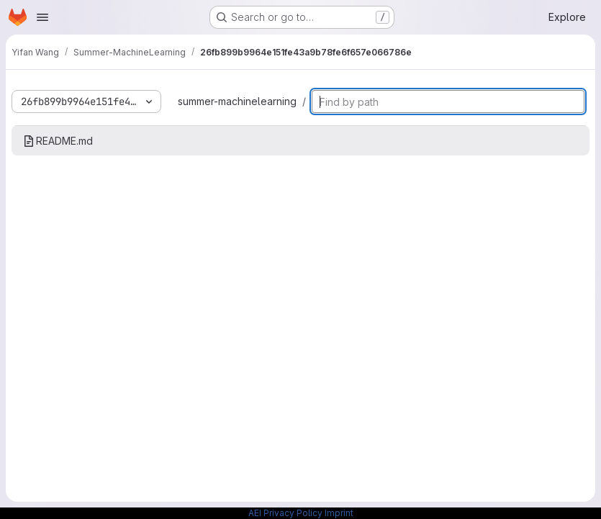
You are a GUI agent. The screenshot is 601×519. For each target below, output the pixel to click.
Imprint (339, 512)
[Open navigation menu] (42, 17)
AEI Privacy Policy (285, 512)
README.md (58, 141)
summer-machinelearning (237, 101)
